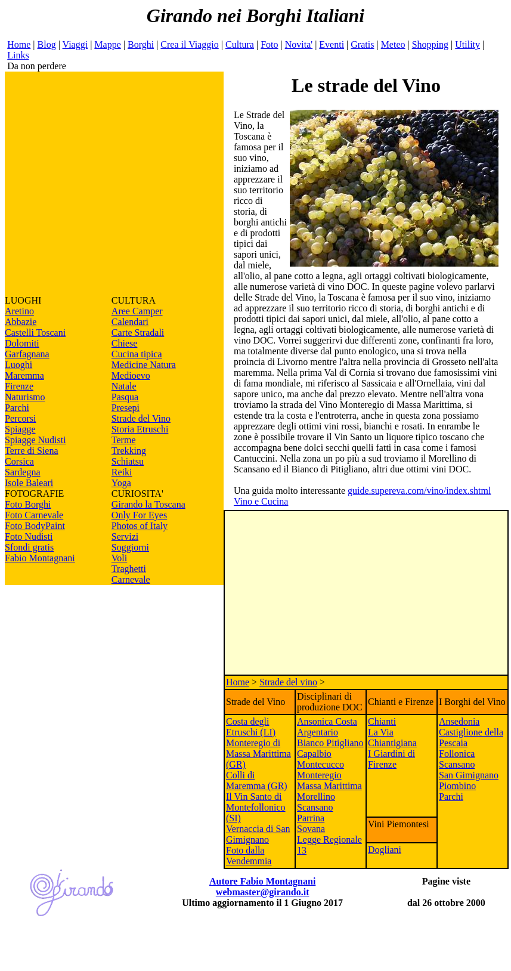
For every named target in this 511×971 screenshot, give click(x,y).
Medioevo (131, 375)
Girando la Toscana (148, 504)
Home (18, 44)
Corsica (19, 461)
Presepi (126, 408)
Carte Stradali (138, 332)
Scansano (457, 764)
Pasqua (125, 397)
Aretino (19, 311)
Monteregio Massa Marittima (329, 780)
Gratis (362, 44)
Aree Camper (137, 311)
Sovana (311, 829)
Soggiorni (130, 547)
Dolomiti (22, 343)
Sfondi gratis (29, 547)
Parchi (17, 408)
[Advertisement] (112, 183)
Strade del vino (288, 682)
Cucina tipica (137, 354)
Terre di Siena (31, 451)
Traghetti (129, 569)
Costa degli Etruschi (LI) (250, 726)
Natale (124, 386)
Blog (47, 44)
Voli (119, 558)
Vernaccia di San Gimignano (258, 834)
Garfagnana (27, 354)
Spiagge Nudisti (35, 440)
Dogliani (384, 850)
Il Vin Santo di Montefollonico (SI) (256, 807)
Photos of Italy (140, 526)
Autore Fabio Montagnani (262, 881)
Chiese (125, 343)
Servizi (125, 536)
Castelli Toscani (35, 332)
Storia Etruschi (140, 429)
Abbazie (20, 322)
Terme (124, 440)
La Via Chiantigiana (392, 737)
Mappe (107, 44)
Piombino (457, 786)
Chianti (382, 721)
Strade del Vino (141, 418)
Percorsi (20, 418)
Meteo (393, 44)
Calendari (130, 322)
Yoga (121, 483)
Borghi (141, 44)
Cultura (239, 44)
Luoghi (18, 365)
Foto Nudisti (28, 536)
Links (18, 55)
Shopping (430, 44)
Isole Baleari (29, 483)
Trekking (129, 451)
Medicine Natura (144, 365)
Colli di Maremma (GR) (256, 780)
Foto (269, 44)
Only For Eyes (139, 515)
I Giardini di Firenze (391, 759)
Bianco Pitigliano (330, 743)
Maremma (24, 375)
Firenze (19, 386)
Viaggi (75, 44)
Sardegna (23, 472)
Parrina (310, 818)
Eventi (331, 44)
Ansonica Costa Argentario (327, 726)
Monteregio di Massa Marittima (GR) (258, 753)
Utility (467, 44)
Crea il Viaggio (189, 44)
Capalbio (314, 754)
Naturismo (25, 397)
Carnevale (131, 579)
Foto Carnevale (34, 515)
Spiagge (20, 429)
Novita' (298, 44)
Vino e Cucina (261, 501)
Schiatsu (128, 461)
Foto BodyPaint (35, 526)
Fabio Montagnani (40, 558)
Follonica (457, 754)
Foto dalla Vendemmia (248, 855)
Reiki (122, 472)
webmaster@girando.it (262, 892)
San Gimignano (468, 775)
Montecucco (320, 764)
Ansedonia (459, 721)
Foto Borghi (28, 504)
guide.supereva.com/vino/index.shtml (419, 491)
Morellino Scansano (316, 801)
